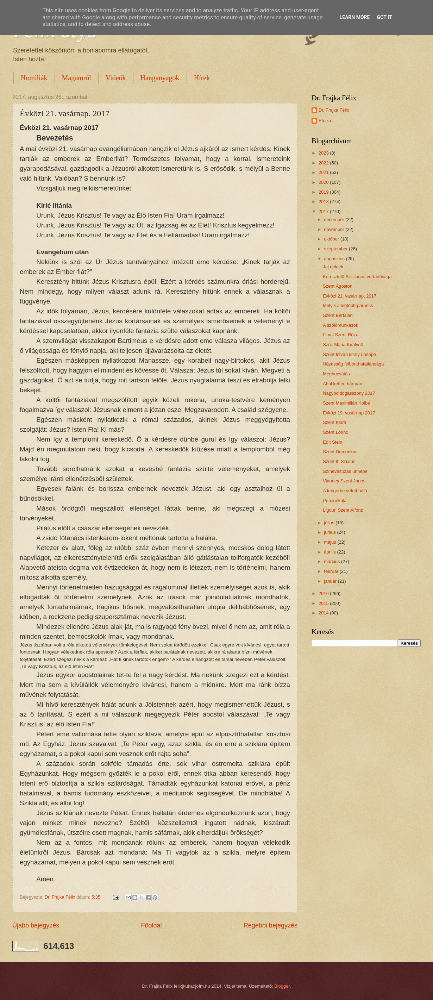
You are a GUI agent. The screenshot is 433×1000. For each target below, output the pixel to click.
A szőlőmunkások (340, 325)
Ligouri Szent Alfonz (343, 510)
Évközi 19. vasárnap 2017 (349, 412)
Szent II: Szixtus (339, 461)
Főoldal (151, 925)
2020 (324, 182)
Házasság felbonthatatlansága (353, 364)
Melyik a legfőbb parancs (348, 305)
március (332, 561)
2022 (324, 162)
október (332, 239)
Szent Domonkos (340, 451)
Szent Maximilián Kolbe (346, 403)
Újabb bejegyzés (35, 925)
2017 (324, 211)
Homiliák (34, 78)
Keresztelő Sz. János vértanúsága (357, 276)
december (334, 219)
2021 (324, 172)
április (330, 552)
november (334, 229)
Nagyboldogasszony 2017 (349, 393)
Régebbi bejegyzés (270, 925)
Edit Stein (332, 442)
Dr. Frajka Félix (334, 110)
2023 (324, 153)
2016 (324, 593)
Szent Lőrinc (335, 432)
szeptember (336, 248)
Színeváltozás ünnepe (345, 471)
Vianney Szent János (344, 480)
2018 (324, 201)
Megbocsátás (336, 373)
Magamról (76, 78)
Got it (384, 17)
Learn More (354, 17)
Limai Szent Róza (340, 334)
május (330, 542)
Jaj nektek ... (335, 266)
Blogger (282, 986)
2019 (324, 192)
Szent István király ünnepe (349, 354)
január (331, 581)
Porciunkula (334, 500)
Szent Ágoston (337, 286)
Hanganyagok (160, 78)
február (331, 571)
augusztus (335, 258)
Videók (116, 78)
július (329, 522)
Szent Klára (334, 422)
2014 (324, 612)
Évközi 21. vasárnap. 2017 (349, 296)
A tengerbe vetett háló (345, 490)
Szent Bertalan (337, 315)
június (330, 532)
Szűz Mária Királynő (343, 344)
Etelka (325, 120)
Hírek (202, 78)
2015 (324, 603)
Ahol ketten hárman (342, 383)
